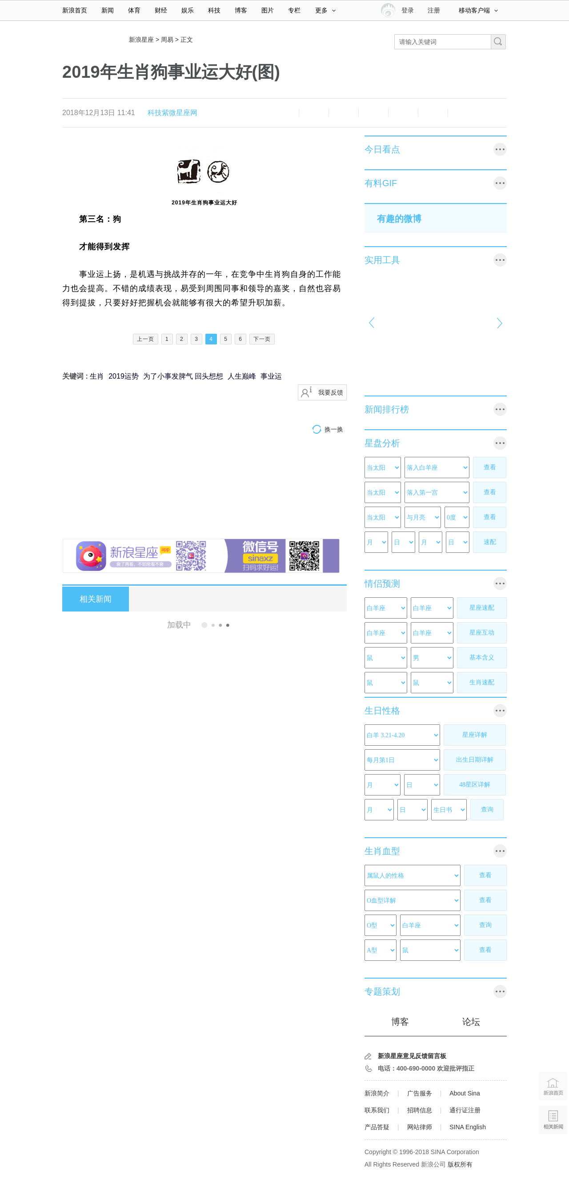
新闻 (107, 10)
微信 (403, 113)
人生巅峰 (242, 376)
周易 (167, 39)
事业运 (271, 376)
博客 (241, 10)
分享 (433, 113)
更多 (325, 10)
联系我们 (377, 1110)
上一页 (145, 339)
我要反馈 (330, 392)
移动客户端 (478, 10)
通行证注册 (465, 1110)
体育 (134, 10)
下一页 (262, 339)
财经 (161, 10)
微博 (373, 113)
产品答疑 (377, 1127)
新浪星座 (141, 39)
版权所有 (460, 1164)
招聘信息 (419, 1110)
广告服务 (419, 1093)
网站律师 (419, 1127)
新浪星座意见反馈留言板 (412, 1055)
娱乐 (187, 10)
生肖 (97, 376)
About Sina (464, 1093)
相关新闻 (96, 599)
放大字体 (314, 113)
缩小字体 (284, 113)
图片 (267, 10)
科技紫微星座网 (172, 112)
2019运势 (123, 376)
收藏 (343, 113)
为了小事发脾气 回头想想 (183, 376)
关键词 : (76, 376)
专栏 (294, 10)
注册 (434, 10)
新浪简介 (377, 1093)
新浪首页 (74, 10)
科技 (214, 10)
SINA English (467, 1127)
